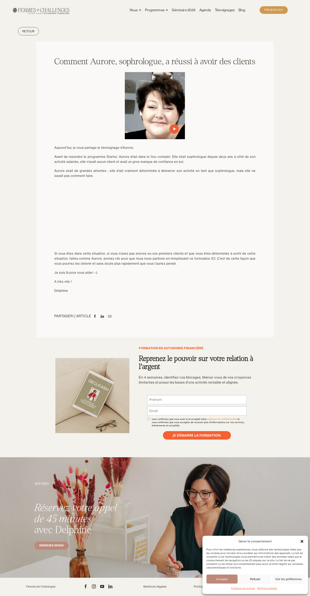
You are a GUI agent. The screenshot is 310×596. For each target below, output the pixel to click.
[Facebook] (95, 316)
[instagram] (94, 587)
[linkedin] (110, 587)
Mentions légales (267, 588)
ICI (213, 258)
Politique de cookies (243, 588)
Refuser (255, 579)
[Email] (110, 316)
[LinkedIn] (102, 316)
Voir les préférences (288, 579)
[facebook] (86, 587)
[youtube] (102, 587)
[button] (302, 541)
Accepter (222, 579)
